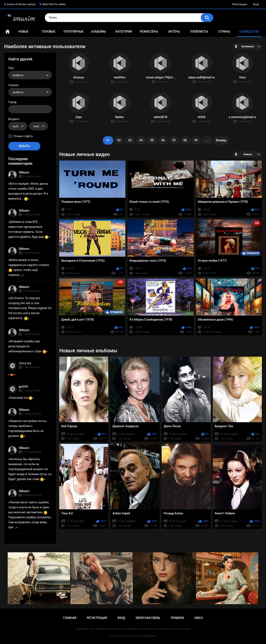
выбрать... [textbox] (19, 75)
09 (196, 140)
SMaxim (24, 172)
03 (130, 140)
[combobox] (30, 75)
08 (185, 140)
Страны (224, 31)
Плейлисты (199, 31)
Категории (124, 31)
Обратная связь (148, 618)
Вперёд (221, 140)
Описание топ (21, 397)
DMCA (199, 618)
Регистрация (239, 4)
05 (152, 140)
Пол (11, 68)
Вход (256, 4)
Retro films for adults (54, 4)
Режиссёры (149, 31)
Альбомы (98, 31)
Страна (13, 85)
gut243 (23, 386)
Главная (7, 31)
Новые (23, 31)
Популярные (73, 31)
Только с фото (23, 136)
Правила (177, 618)
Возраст (14, 119)
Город (12, 102)
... (207, 140)
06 (163, 140)
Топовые (48, 31)
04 (141, 140)
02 (119, 140)
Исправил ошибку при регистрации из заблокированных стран (27, 346)
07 (174, 140)
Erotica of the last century (21, 4)
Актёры (174, 31)
